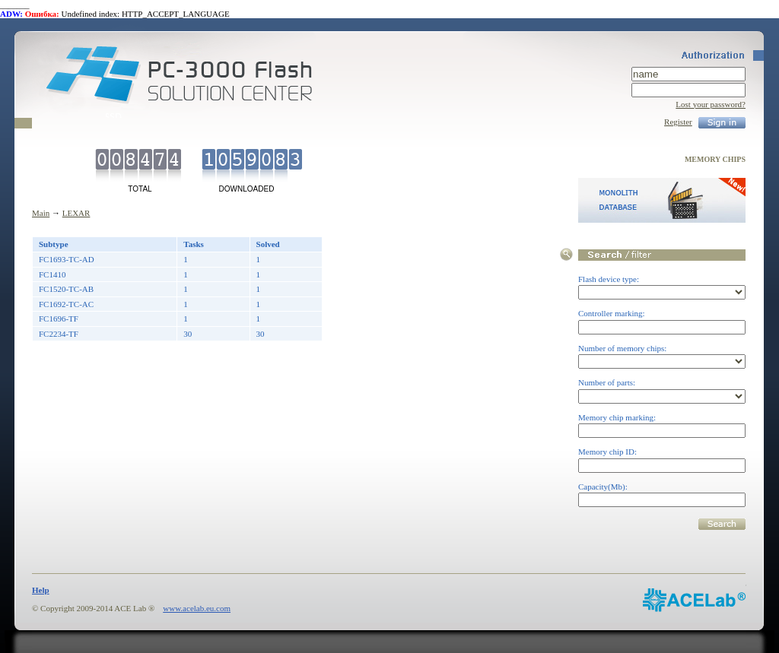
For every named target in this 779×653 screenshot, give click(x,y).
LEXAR (76, 212)
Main (40, 212)
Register (678, 121)
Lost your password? (711, 104)
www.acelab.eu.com (197, 608)
